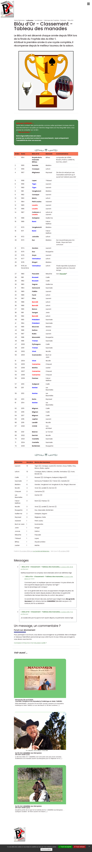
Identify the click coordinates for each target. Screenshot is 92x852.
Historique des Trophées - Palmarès (55, 20)
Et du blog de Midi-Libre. (32, 132)
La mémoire (38, 20)
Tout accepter (65, 847)
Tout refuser (79, 847)
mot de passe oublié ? (39, 643)
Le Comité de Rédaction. (41, 551)
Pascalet (62, 274)
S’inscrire (26, 643)
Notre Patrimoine (19, 20)
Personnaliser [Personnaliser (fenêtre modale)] (46, 849)
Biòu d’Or (70, 20)
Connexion (18, 643)
